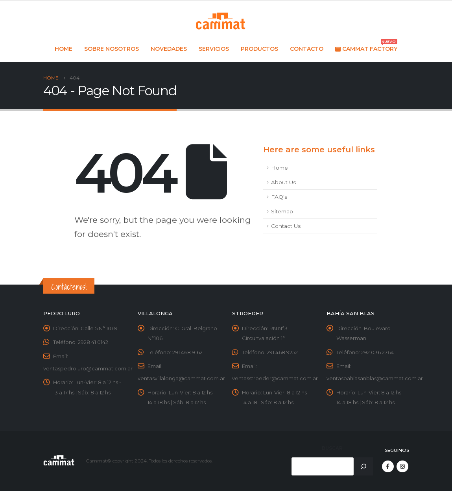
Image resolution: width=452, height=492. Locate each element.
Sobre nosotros (111, 48)
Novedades (169, 48)
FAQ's (279, 197)
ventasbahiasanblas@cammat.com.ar (375, 379)
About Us (283, 182)
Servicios (214, 48)
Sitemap (282, 211)
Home (63, 48)
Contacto (306, 48)
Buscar (332, 449)
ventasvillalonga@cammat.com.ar (181, 379)
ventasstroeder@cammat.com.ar (275, 379)
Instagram (402, 468)
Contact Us (286, 226)
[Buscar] (363, 468)
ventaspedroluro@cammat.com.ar (88, 369)
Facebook (388, 468)
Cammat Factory (366, 46)
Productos (259, 48)
